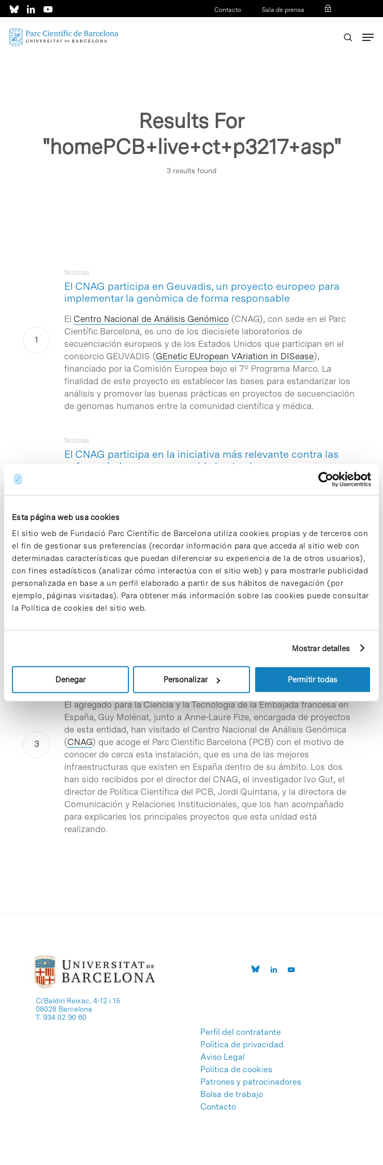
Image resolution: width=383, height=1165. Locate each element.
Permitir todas (312, 679)
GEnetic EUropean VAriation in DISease (235, 356)
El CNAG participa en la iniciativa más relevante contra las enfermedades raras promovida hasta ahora (201, 460)
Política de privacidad (242, 1045)
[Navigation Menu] (368, 37)
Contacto (227, 9)
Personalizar (192, 679)
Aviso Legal (222, 1057)
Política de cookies (236, 1069)
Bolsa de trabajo (231, 1094)
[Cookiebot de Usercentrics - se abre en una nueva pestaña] (326, 479)
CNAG (79, 742)
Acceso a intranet (241, 23)
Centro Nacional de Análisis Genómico (151, 319)
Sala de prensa (283, 9)
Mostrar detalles (321, 648)
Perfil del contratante (240, 1032)
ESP (310, 23)
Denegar (70, 679)
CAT (294, 23)
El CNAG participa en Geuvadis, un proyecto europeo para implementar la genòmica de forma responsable (202, 292)
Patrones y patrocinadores (250, 1082)
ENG (326, 23)
